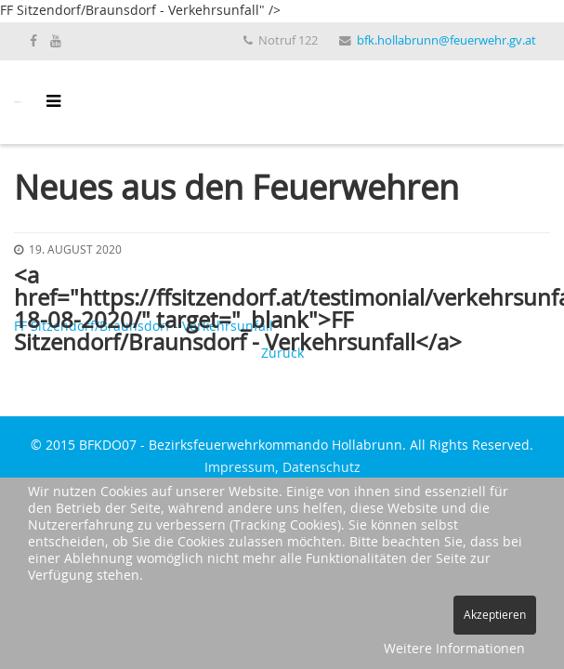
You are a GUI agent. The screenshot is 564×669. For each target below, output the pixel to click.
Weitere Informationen (454, 649)
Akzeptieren (495, 615)
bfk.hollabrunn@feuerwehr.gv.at (446, 41)
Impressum (239, 468)
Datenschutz (321, 468)
